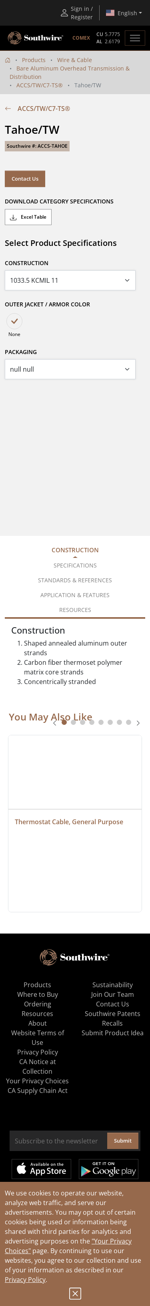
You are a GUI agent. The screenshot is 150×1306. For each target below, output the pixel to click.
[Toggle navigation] (135, 38)
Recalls (112, 1023)
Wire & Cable (74, 60)
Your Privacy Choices (37, 1081)
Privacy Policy (25, 1279)
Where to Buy (37, 994)
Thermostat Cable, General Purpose (69, 821)
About (37, 1023)
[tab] (64, 722)
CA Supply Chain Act (38, 1090)
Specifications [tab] (75, 565)
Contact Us (25, 178)
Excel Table (28, 217)
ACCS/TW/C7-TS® (39, 85)
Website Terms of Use (37, 1037)
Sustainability (112, 984)
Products (34, 60)
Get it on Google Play (108, 1169)
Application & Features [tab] (75, 595)
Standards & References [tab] (75, 580)
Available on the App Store (41, 1169)
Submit (123, 1140)
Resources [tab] (75, 610)
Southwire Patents (112, 1013)
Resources (37, 1013)
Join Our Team (112, 994)
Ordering (37, 1004)
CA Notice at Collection (37, 1066)
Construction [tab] (75, 550)
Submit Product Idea (113, 1032)
